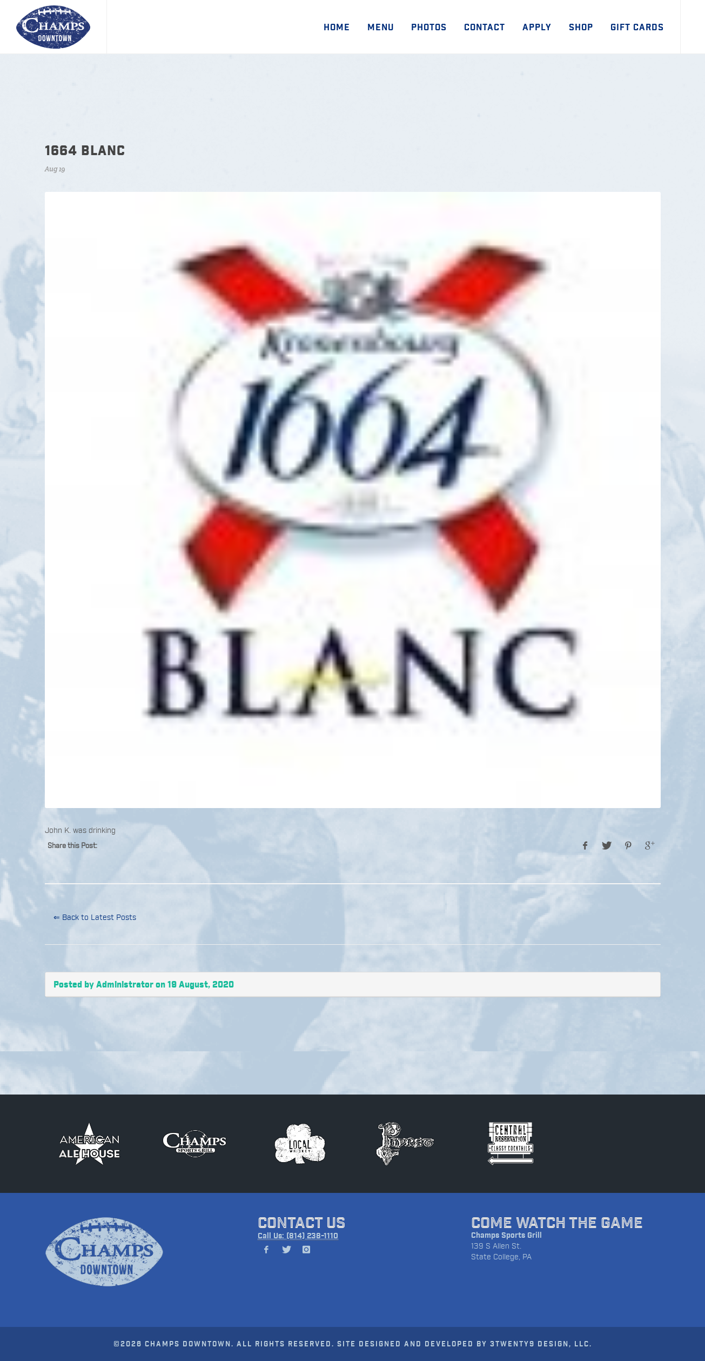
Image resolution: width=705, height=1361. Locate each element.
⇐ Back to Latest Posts (94, 917)
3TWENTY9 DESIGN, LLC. (541, 1343)
